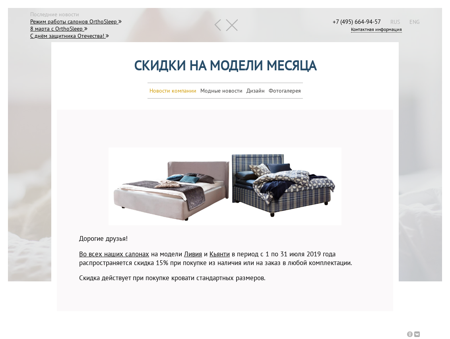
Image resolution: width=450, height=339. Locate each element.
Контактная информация (376, 29)
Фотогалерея (285, 90)
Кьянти (219, 254)
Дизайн (255, 90)
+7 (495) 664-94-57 (357, 21)
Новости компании (172, 90)
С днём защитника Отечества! (69, 35)
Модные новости (221, 90)
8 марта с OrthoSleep (58, 28)
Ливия (193, 254)
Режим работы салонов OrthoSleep (76, 21)
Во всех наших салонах (114, 254)
